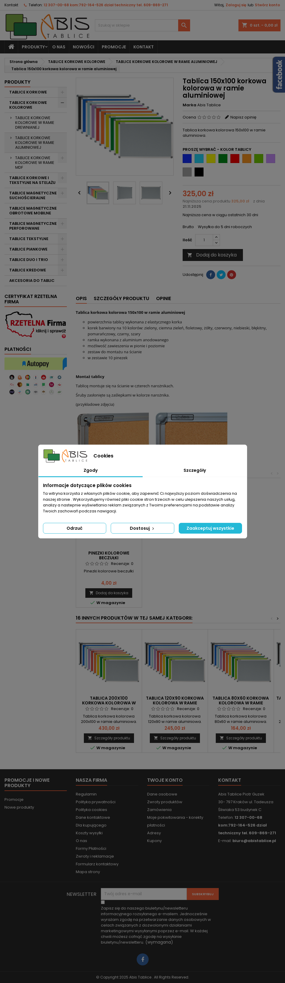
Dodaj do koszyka (212, 254)
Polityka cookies (91, 809)
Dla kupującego (91, 825)
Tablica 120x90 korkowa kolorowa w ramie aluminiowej (175, 703)
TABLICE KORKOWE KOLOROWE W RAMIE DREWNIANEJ (34, 122)
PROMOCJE (114, 47)
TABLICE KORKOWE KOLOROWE (28, 105)
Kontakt (11, 4)
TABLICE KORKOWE (28, 92)
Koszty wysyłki (89, 833)
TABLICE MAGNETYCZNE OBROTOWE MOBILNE (33, 210)
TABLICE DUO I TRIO (28, 259)
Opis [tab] (81, 298)
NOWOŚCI (83, 47)
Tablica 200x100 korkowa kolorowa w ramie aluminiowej (109, 703)
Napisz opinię (243, 117)
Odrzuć (74, 528)
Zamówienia (159, 809)
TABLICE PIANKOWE (28, 249)
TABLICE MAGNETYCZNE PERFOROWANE (33, 226)
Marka (189, 105)
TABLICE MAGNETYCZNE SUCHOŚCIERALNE (33, 195)
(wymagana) (156, 925)
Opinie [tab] (163, 298)
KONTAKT (143, 47)
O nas (58, 47)
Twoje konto (165, 780)
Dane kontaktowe (93, 817)
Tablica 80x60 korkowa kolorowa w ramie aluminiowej (240, 703)
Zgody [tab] (91, 470)
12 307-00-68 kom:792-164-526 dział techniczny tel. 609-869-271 (106, 4)
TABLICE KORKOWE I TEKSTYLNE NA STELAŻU (32, 180)
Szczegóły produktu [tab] (121, 298)
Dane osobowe (162, 794)
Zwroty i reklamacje (95, 856)
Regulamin (86, 794)
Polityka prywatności (95, 802)
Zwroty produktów (164, 802)
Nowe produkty (19, 807)
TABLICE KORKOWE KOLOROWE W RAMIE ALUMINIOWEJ (34, 142)
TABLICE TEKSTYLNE (28, 239)
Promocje (14, 799)
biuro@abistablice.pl (254, 841)
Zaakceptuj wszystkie (210, 528)
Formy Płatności (91, 848)
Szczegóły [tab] (195, 470)
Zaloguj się (236, 4)
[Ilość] (204, 240)
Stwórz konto (267, 4)
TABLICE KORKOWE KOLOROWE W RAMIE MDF (34, 162)
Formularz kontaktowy (97, 864)
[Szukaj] (142, 25)
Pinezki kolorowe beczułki (108, 555)
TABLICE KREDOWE (27, 270)
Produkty (33, 47)
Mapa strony (88, 872)
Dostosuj (142, 528)
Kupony (154, 841)
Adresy (154, 833)
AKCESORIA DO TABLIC (32, 280)
